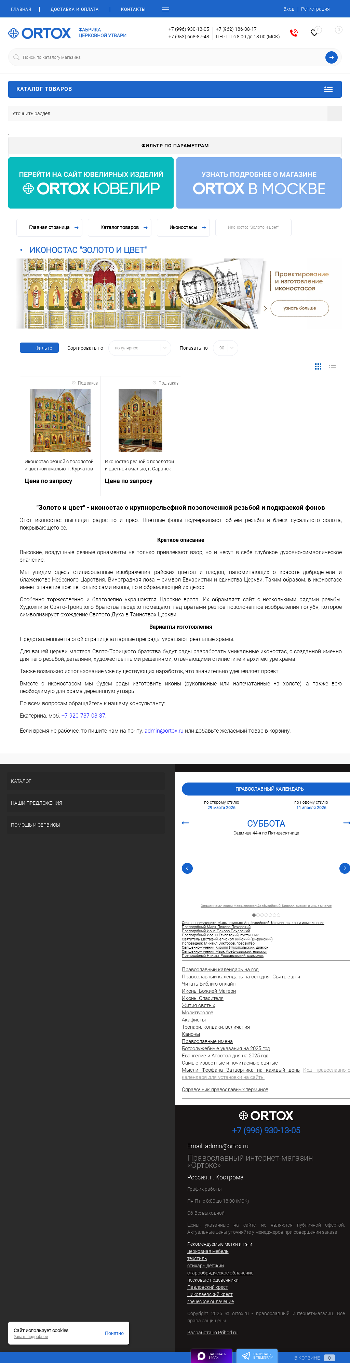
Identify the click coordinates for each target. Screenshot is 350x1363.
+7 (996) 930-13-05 (189, 29)
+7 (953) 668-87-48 (189, 36)
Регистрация (315, 9)
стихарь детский (205, 1265)
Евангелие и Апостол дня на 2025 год (225, 1056)
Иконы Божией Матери (209, 991)
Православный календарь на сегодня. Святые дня (241, 977)
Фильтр (39, 348)
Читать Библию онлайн (208, 984)
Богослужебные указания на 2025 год (226, 1048)
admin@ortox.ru (226, 1146)
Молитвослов (197, 1013)
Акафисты (194, 1020)
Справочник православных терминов (225, 1089)
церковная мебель (208, 1251)
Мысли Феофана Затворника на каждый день (241, 1070)
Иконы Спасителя (203, 998)
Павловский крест (207, 1287)
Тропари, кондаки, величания (216, 1027)
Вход (288, 9)
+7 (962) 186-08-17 (236, 29)
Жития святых (198, 1005)
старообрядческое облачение (220, 1272)
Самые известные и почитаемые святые (230, 1063)
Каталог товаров (175, 89)
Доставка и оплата (75, 9)
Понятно (114, 1333)
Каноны (191, 1034)
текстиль (197, 1258)
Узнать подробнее (31, 1336)
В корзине (308, 1358)
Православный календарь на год (220, 969)
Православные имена (207, 1041)
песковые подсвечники (213, 1280)
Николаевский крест (210, 1294)
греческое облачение (210, 1301)
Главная (21, 9)
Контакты (133, 9)
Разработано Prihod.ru (212, 1332)
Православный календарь (269, 789)
